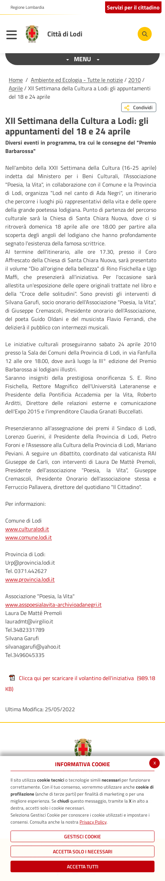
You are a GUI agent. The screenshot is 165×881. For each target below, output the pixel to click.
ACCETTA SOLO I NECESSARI (82, 851)
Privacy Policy (93, 821)
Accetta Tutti (82, 866)
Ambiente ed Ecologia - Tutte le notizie (77, 80)
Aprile (16, 88)
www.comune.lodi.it (28, 537)
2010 (134, 80)
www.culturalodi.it (27, 529)
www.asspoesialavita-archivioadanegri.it (53, 604)
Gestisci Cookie (82, 836)
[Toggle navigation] (13, 36)
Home (16, 80)
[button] (24, 7)
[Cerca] (145, 34)
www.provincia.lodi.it (30, 579)
